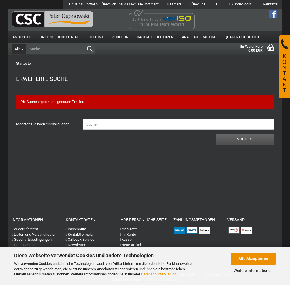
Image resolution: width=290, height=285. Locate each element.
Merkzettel (269, 4)
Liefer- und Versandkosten (34, 234)
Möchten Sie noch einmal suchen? (43, 124)
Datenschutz (23, 245)
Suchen (245, 139)
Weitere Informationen (253, 270)
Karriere (174, 4)
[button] (217, 4)
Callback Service (80, 239)
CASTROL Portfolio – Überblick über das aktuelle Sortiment (113, 4)
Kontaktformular (80, 234)
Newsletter (76, 245)
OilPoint (95, 37)
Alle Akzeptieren (253, 258)
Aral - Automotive (199, 37)
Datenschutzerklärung (158, 274)
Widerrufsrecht (25, 229)
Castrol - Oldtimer (155, 37)
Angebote (21, 37)
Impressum (76, 229)
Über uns (197, 4)
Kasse (126, 239)
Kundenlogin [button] (240, 4)
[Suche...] (19, 49)
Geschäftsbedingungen (32, 239)
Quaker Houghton (242, 37)
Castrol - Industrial (59, 37)
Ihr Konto (128, 234)
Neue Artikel (130, 245)
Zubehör (120, 37)
